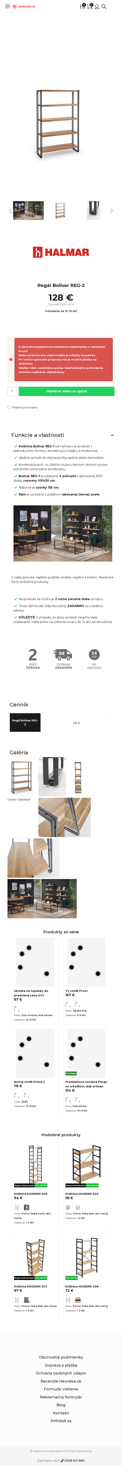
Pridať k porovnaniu (22, 407)
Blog (61, 1405)
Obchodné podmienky (61, 1357)
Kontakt (61, 1413)
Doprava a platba (61, 1365)
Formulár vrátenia (61, 1389)
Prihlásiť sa (61, 1421)
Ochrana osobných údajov (61, 1373)
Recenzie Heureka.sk (61, 1381)
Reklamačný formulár (61, 1397)
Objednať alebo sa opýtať (66, 391)
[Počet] (12, 391)
